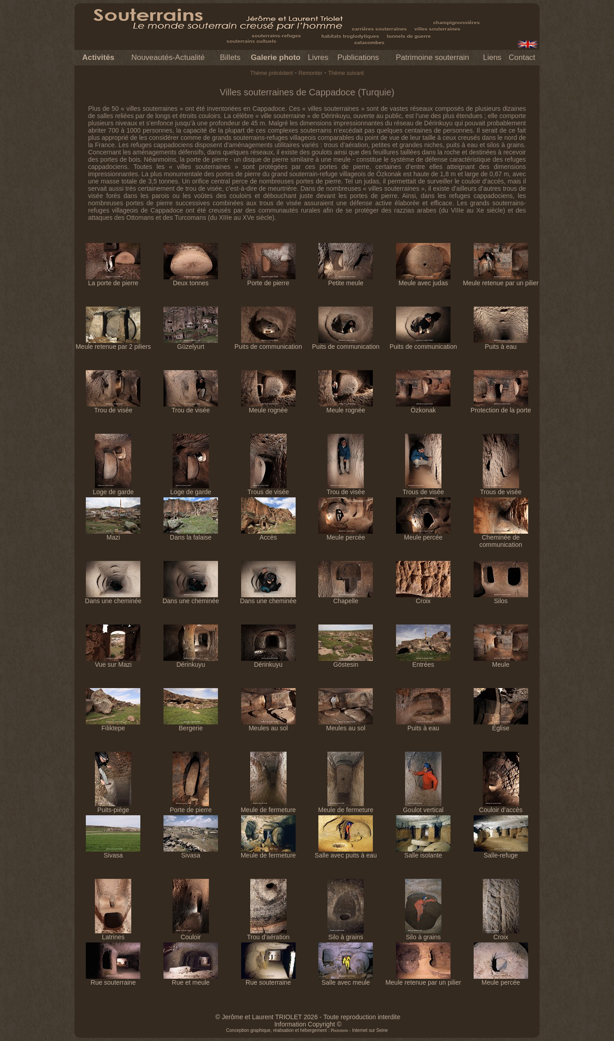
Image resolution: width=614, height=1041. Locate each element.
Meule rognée (268, 407)
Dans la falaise (190, 534)
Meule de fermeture (268, 806)
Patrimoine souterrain (432, 57)
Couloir (191, 934)
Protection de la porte (500, 407)
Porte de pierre (268, 280)
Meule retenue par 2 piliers (113, 343)
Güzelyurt (190, 343)
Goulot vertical (423, 806)
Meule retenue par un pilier (501, 280)
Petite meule (345, 280)
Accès (268, 534)
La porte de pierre (113, 280)
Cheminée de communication (501, 538)
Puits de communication (268, 343)
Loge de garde (113, 489)
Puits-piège (113, 806)
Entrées (423, 661)
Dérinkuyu (190, 661)
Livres (318, 57)
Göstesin (345, 661)
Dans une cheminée (113, 598)
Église (501, 725)
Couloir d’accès (501, 806)
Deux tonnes (190, 280)
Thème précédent (271, 73)
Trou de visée (113, 407)
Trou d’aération (268, 934)
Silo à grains (345, 934)
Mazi (113, 534)
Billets (230, 57)
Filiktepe (113, 725)
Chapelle (345, 598)
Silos (501, 598)
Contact (522, 57)
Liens (492, 57)
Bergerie (190, 725)
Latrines (113, 934)
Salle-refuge (501, 852)
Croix (423, 598)
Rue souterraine (113, 979)
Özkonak (423, 407)
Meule (501, 661)
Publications (358, 57)
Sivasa (113, 852)
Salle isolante (423, 852)
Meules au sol (268, 725)
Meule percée (345, 534)
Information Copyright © (308, 1024)
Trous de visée (268, 489)
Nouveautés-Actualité (168, 57)
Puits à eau (501, 343)
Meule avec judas (423, 280)
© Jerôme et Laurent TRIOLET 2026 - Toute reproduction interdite (307, 1017)
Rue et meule (190, 979)
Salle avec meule (345, 979)
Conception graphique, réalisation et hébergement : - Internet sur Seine (307, 1030)
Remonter (310, 73)
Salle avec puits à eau (346, 852)
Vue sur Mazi (113, 661)
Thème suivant (346, 73)
